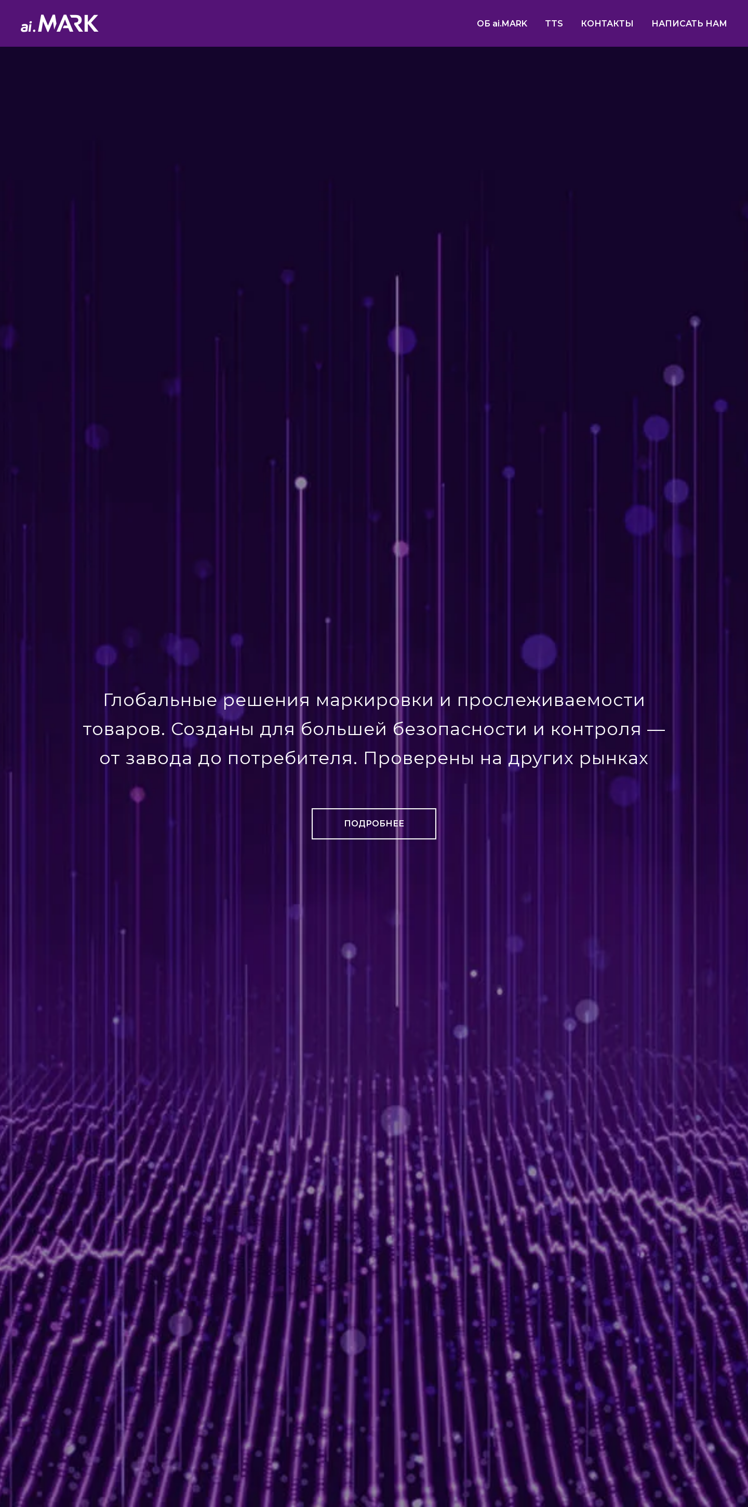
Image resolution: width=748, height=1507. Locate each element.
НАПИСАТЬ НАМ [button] (689, 24)
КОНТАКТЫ (607, 24)
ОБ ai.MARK (502, 24)
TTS (554, 24)
